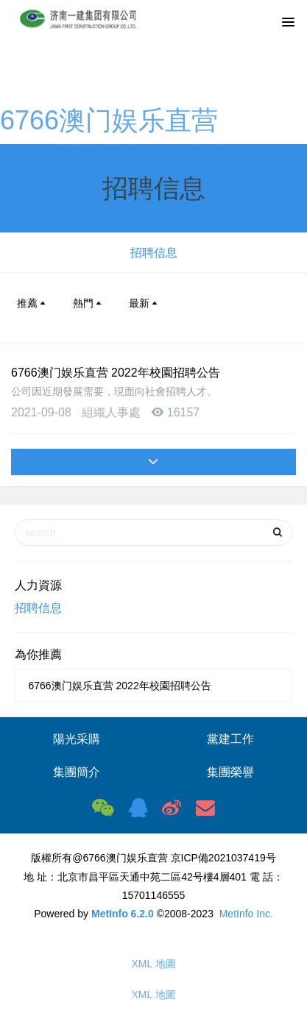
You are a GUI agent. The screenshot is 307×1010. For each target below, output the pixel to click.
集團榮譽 (230, 772)
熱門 (88, 303)
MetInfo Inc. (246, 914)
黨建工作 (230, 739)
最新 (144, 303)
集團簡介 (76, 772)
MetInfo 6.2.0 (122, 914)
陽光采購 (76, 739)
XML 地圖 (153, 964)
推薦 (32, 303)
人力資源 (38, 585)
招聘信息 (153, 252)
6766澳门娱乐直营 (109, 120)
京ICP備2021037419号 (223, 858)
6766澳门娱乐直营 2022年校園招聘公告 (115, 372)
